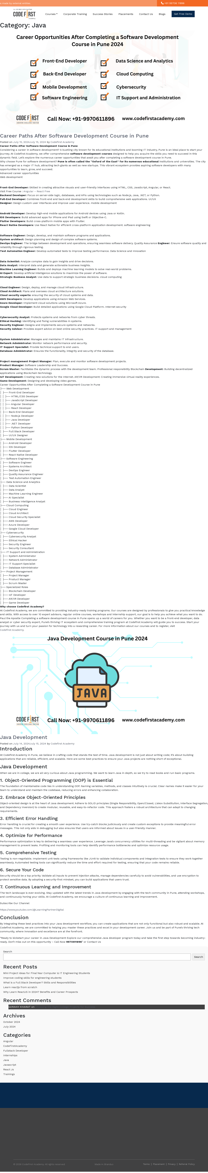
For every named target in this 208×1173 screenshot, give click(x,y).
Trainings (9, 1074)
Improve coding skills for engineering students (32, 977)
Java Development (23, 737)
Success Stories (103, 14)
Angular (8, 1041)
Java (6, 1060)
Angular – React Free (36, 191)
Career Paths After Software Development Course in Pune (74, 136)
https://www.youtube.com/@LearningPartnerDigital (32, 909)
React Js (8, 1069)
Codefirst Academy (62, 142)
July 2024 (9, 1026)
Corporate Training (75, 14)
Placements (125, 14)
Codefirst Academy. (12, 629)
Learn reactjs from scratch (20, 987)
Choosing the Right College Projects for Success (65, 1006)
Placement (159, 1164)
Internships (10, 1055)
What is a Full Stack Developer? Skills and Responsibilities (39, 982)
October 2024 (11, 1021)
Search (7, 951)
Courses (50, 14)
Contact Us (146, 14)
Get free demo (183, 13)
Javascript (9, 1064)
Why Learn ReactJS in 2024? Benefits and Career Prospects (40, 991)
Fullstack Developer (15, 1050)
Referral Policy (187, 1164)
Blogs (162, 14)
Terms (146, 1164)
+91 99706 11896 (172, 3)
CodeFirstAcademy (15, 1045)
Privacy (172, 1164)
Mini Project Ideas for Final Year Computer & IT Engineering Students (46, 973)
